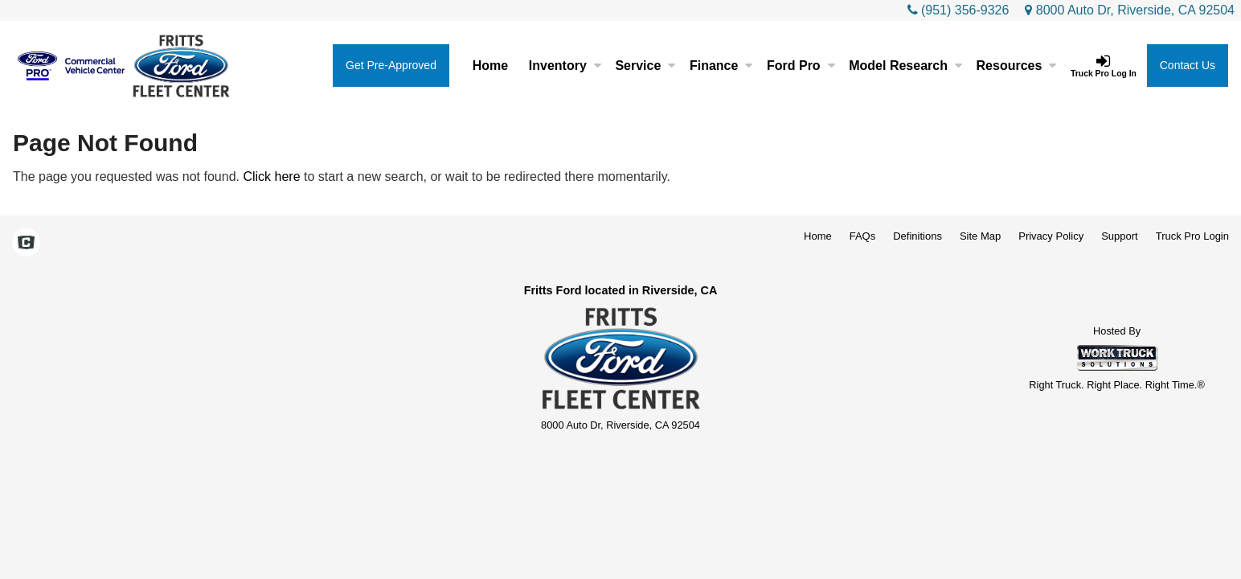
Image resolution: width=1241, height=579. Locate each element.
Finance (721, 65)
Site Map (980, 236)
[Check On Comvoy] (26, 244)
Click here (271, 176)
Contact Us (1187, 65)
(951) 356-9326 (965, 10)
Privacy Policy (1050, 236)
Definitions (917, 236)
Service (645, 65)
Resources (1017, 65)
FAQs (863, 236)
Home (490, 65)
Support (1119, 236)
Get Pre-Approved (391, 65)
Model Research (905, 65)
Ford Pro (801, 65)
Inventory (565, 65)
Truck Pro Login (1192, 236)
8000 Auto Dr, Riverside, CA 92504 (1130, 10)
